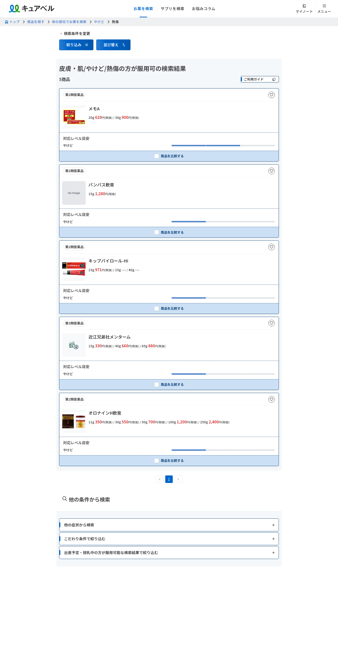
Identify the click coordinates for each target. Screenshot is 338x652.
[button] (76, 44)
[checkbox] (169, 156)
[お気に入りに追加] (271, 95)
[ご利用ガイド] (260, 79)
